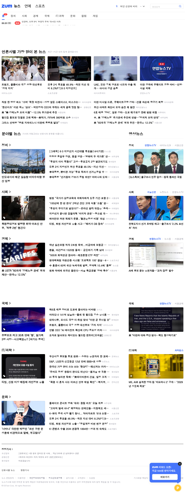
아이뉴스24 (7, 93)
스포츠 (40, 6)
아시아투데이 (99, 93)
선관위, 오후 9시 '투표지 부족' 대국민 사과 (41, 23)
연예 (28, 6)
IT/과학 (60, 16)
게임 (95, 16)
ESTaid (6, 485)
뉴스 (17, 6)
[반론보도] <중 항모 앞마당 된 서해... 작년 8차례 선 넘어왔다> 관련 (48, 453)
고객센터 (81, 478)
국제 (47, 16)
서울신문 (179, 145)
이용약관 (21, 478)
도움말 (92, 478)
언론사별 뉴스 (8, 470)
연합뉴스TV (145, 93)
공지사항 (70, 478)
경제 (35, 16)
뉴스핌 (167, 238)
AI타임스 (179, 350)
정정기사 (6, 449)
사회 (24, 16)
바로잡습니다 (24, 460)
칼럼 (84, 16)
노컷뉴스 (164, 192)
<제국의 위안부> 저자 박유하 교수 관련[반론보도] (40, 457)
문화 (72, 16)
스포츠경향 (52, 93)
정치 (13, 16)
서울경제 (179, 238)
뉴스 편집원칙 (8, 478)
